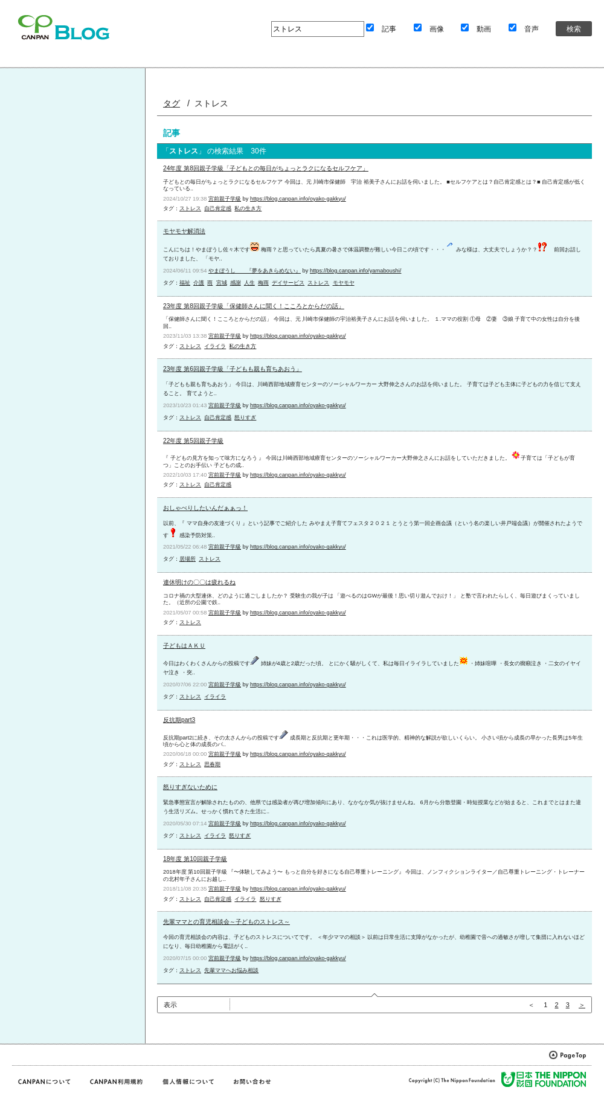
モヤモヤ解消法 (184, 231)
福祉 (184, 283)
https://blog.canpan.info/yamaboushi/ (355, 271)
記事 (389, 29)
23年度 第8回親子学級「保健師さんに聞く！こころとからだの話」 (253, 306)
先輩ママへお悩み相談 (231, 970)
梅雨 (263, 283)
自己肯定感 (217, 208)
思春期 (212, 764)
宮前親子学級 (224, 199)
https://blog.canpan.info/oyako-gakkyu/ (298, 199)
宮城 (221, 283)
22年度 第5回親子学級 (193, 440)
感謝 (235, 283)
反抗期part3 (179, 720)
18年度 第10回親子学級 (195, 859)
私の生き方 (248, 208)
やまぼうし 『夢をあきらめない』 (254, 271)
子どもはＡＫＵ (184, 645)
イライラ (215, 346)
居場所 (187, 559)
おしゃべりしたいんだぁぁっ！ (205, 507)
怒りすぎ (245, 417)
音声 (531, 29)
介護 (198, 283)
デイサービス (288, 283)
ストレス (190, 208)
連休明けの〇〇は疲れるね (199, 582)
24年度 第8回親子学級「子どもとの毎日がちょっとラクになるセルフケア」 (265, 168)
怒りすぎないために (190, 787)
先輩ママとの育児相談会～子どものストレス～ (226, 921)
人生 (249, 283)
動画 (484, 29)
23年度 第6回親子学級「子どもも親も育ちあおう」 (232, 369)
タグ (171, 103)
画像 (436, 29)
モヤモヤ (344, 283)
